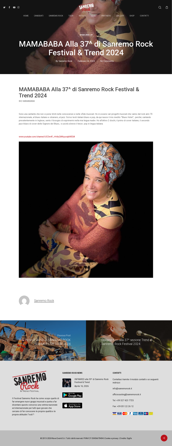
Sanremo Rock (65, 61)
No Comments (107, 61)
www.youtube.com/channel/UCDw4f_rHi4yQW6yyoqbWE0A (47, 136)
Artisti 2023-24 (86, 35)
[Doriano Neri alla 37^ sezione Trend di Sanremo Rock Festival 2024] (129, 340)
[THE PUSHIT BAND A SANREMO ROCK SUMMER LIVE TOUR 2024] (43, 340)
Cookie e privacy (111, 438)
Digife (129, 438)
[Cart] (166, 7)
